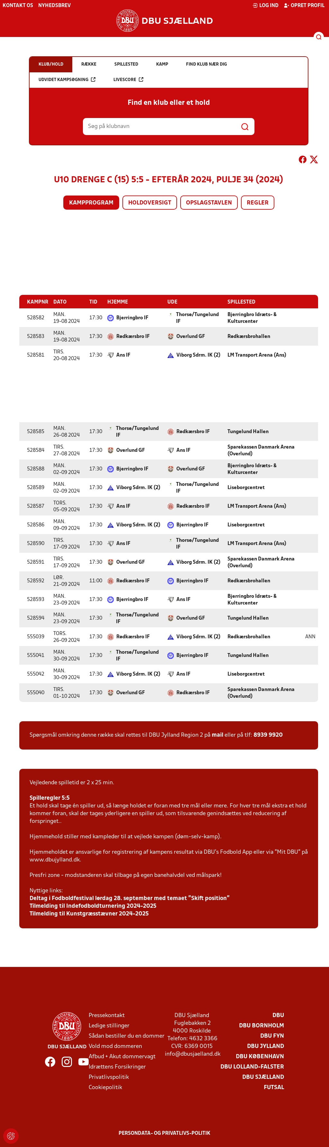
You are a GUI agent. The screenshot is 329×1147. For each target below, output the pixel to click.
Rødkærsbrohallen (248, 336)
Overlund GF (190, 336)
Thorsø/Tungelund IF (197, 317)
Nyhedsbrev (54, 6)
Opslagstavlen (209, 203)
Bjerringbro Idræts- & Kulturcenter (252, 317)
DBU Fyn (272, 1036)
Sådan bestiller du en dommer (126, 1036)
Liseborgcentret (246, 487)
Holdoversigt (149, 203)
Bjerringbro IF (132, 317)
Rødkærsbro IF (133, 336)
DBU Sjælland (263, 1077)
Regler (258, 203)
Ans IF (123, 355)
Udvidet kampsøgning (67, 79)
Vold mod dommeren (115, 1046)
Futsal (274, 1087)
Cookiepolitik (105, 1087)
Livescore (128, 79)
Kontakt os (18, 6)
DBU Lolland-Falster (252, 1067)
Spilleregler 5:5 (50, 798)
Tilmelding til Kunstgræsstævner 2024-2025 (89, 913)
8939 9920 (268, 735)
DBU (278, 1015)
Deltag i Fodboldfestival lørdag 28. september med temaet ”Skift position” (130, 898)
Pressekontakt (107, 1015)
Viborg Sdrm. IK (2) (198, 355)
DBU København (260, 1056)
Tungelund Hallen (248, 431)
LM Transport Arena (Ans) (256, 355)
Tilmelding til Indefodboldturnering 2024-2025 (93, 906)
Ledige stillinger (109, 1025)
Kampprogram (91, 203)
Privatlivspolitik (109, 1077)
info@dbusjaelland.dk (192, 1054)
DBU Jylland (265, 1046)
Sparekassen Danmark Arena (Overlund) (261, 450)
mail (217, 735)
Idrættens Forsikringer (117, 1067)
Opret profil (304, 5)
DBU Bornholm (261, 1025)
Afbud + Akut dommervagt (122, 1056)
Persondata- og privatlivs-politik (164, 1133)
